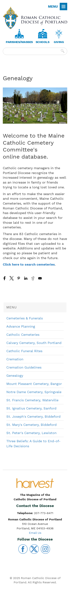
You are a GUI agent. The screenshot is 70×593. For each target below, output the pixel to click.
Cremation (14, 359)
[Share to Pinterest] (18, 278)
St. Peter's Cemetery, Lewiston (31, 433)
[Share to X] (11, 278)
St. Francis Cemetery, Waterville (32, 400)
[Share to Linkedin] (26, 278)
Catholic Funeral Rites (24, 351)
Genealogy (14, 375)
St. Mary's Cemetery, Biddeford (31, 425)
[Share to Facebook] (4, 278)
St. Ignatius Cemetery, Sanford (31, 408)
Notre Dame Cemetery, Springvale (33, 392)
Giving (59, 42)
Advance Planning (20, 326)
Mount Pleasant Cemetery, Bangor (34, 384)
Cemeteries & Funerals (24, 318)
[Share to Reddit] (33, 278)
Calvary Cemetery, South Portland (33, 343)
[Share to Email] (40, 278)
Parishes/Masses (19, 42)
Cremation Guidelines (23, 367)
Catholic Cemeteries (22, 335)
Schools (42, 42)
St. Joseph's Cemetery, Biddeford (33, 416)
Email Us (35, 533)
